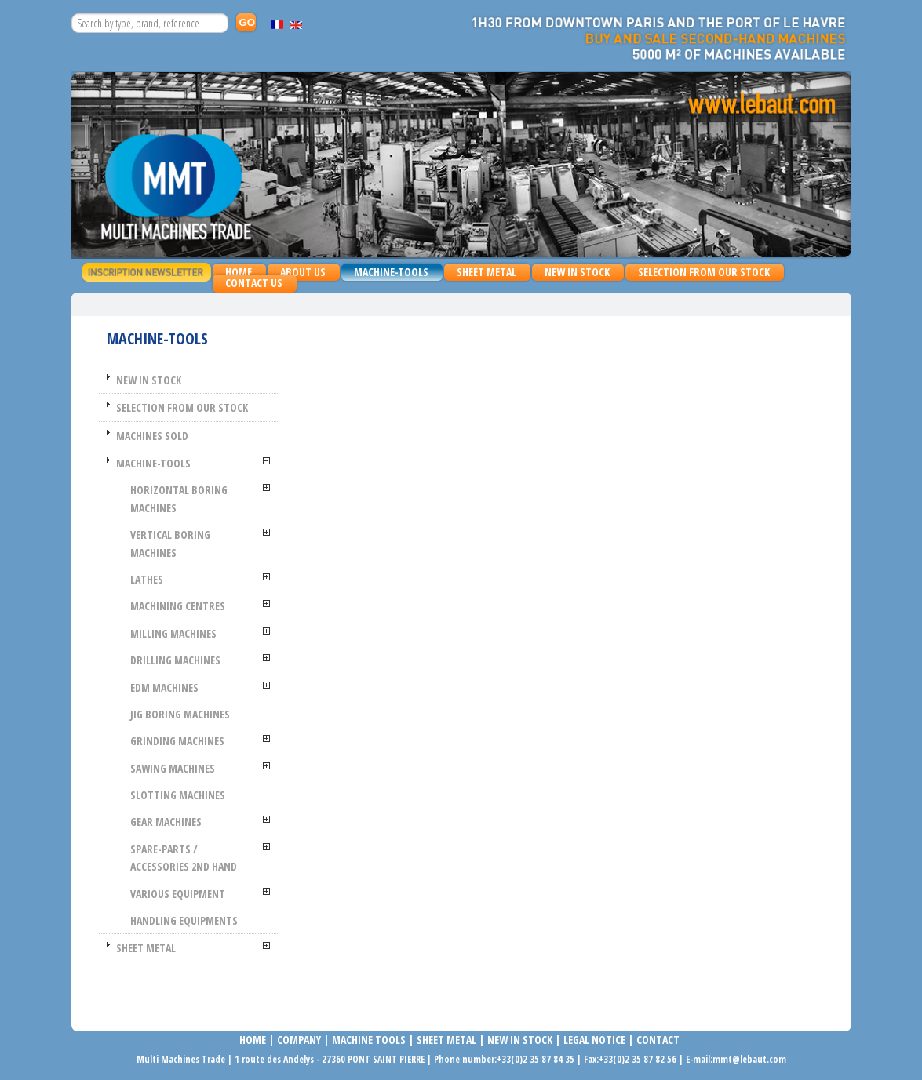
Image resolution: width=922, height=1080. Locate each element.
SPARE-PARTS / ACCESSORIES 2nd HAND (183, 858)
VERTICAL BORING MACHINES (170, 543)
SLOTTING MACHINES (177, 794)
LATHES (146, 579)
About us (303, 271)
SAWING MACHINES (172, 768)
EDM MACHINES (164, 687)
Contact (658, 1039)
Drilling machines (175, 660)
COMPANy (299, 1039)
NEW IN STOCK (577, 271)
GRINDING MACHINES (177, 740)
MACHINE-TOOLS (387, 272)
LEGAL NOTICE (594, 1039)
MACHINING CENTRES (177, 605)
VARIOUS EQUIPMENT (177, 893)
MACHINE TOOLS (368, 1039)
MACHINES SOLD (152, 435)
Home (238, 271)
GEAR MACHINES (166, 821)
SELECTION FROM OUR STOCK (704, 271)
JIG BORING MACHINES (180, 714)
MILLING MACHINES (173, 633)
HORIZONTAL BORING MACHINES (179, 498)
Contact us (253, 282)
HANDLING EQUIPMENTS (184, 920)
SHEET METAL (482, 272)
